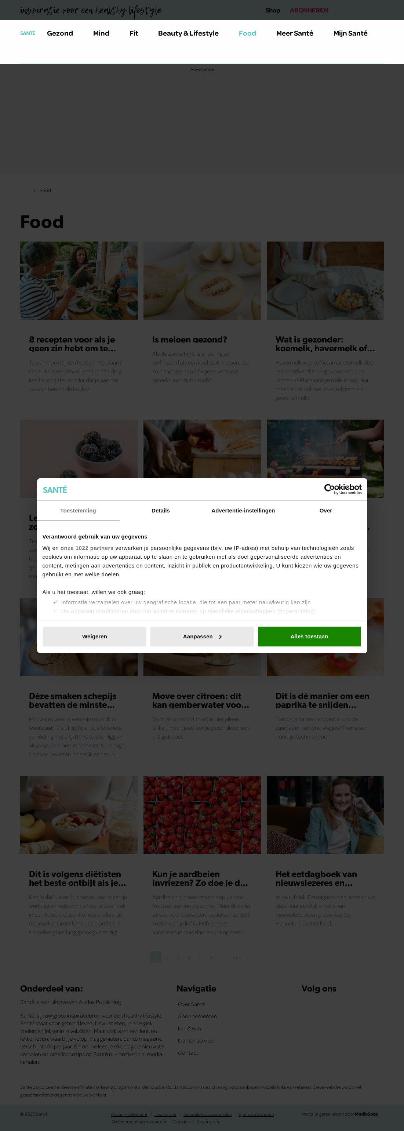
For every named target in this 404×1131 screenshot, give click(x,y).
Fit (138, 32)
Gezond (64, 32)
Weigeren (94, 636)
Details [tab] (161, 510)
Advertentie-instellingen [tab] (243, 510)
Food (252, 32)
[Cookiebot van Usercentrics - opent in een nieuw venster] (330, 489)
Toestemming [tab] (78, 510)
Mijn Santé (356, 32)
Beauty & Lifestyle (192, 32)
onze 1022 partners (87, 548)
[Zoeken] (26, 55)
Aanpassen (202, 636)
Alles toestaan (309, 636)
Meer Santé (299, 32)
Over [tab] (326, 510)
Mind (105, 32)
